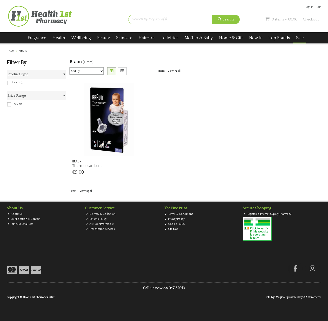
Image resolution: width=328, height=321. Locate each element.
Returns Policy (96, 218)
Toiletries (169, 37)
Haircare (146, 37)
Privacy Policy (175, 218)
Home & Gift (231, 37)
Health (58, 37)
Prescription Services (100, 228)
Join (319, 6)
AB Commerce (312, 297)
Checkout (311, 19)
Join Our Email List (20, 223)
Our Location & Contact (24, 218)
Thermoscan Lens (87, 165)
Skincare (124, 37)
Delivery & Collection (100, 213)
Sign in (309, 6)
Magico (280, 297)
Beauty (103, 37)
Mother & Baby (198, 37)
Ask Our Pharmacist (100, 223)
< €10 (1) (17, 103)
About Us (15, 213)
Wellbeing (81, 37)
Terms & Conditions (179, 213)
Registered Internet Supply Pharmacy (267, 213)
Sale (300, 37)
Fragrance (37, 37)
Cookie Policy (175, 223)
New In (256, 37)
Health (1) (17, 82)
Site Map (172, 228)
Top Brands (279, 37)
